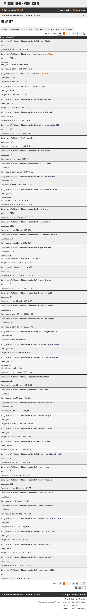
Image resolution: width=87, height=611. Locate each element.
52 (11, 381)
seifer (47, 544)
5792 (12, 213)
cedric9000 (50, 570)
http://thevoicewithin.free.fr (12, 368)
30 (11, 271)
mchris (48, 428)
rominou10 (50, 402)
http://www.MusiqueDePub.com (14, 65)
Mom (46, 377)
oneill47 (49, 557)
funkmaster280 (51, 125)
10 (11, 323)
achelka (49, 493)
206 (11, 484)
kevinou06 (50, 505)
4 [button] (73, 34)
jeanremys (50, 176)
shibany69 (49, 318)
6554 (12, 239)
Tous (23, 29)
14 (11, 535)
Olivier (48, 41)
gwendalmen (50, 189)
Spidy (47, 441)
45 (11, 129)
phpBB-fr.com (79, 605)
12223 (12, 168)
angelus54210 (50, 331)
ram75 (29, 267)
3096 (12, 90)
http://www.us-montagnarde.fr (14, 200)
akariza (46, 222)
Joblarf (48, 112)
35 (11, 45)
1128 (11, 103)
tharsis (47, 247)
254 (11, 116)
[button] (60, 33)
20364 (12, 77)
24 (11, 297)
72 (11, 193)
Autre (70, 29)
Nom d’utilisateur (7, 37)
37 (11, 310)
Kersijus (48, 480)
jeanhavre (49, 306)
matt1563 (49, 531)
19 (11, 155)
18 (11, 142)
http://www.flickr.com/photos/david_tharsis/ (20, 258)
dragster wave (52, 344)
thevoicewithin (52, 357)
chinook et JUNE (50, 235)
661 (11, 348)
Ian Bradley (81, 599)
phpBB (53, 602)
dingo (43, 86)
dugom (48, 415)
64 (11, 335)
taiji (46, 390)
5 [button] (76, 34)
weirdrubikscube (53, 518)
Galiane (49, 280)
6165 (12, 226)
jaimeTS (48, 293)
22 (11, 445)
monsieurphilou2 (53, 454)
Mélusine (47, 163)
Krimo (45, 209)
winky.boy (30, 138)
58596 (13, 58)
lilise (47, 467)
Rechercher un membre (10, 29)
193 (11, 406)
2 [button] (66, 34)
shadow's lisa (47, 54)
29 (11, 458)
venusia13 (48, 99)
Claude (44, 73)
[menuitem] (20, 10)
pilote (47, 151)
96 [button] (81, 34)
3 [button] (70, 34)
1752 (12, 252)
